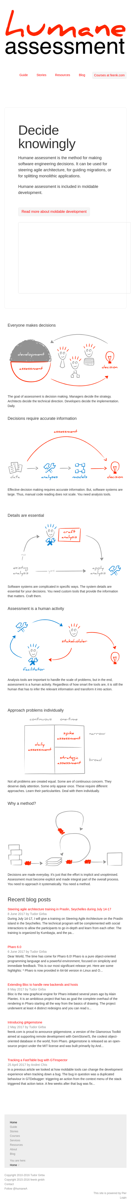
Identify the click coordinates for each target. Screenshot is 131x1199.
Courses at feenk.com (109, 75)
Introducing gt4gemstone (25, 1022)
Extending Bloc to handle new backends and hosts (43, 984)
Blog (82, 75)
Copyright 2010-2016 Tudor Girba (24, 1175)
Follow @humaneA (15, 1188)
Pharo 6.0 (14, 947)
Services (15, 1140)
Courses (15, 1135)
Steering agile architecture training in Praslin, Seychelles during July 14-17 (59, 909)
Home (13, 1122)
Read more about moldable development (54, 211)
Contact (9, 1184)
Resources (62, 75)
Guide (23, 75)
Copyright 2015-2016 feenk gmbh (24, 1179)
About (13, 1149)
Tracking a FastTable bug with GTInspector (37, 1060)
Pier (124, 1193)
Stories (42, 75)
